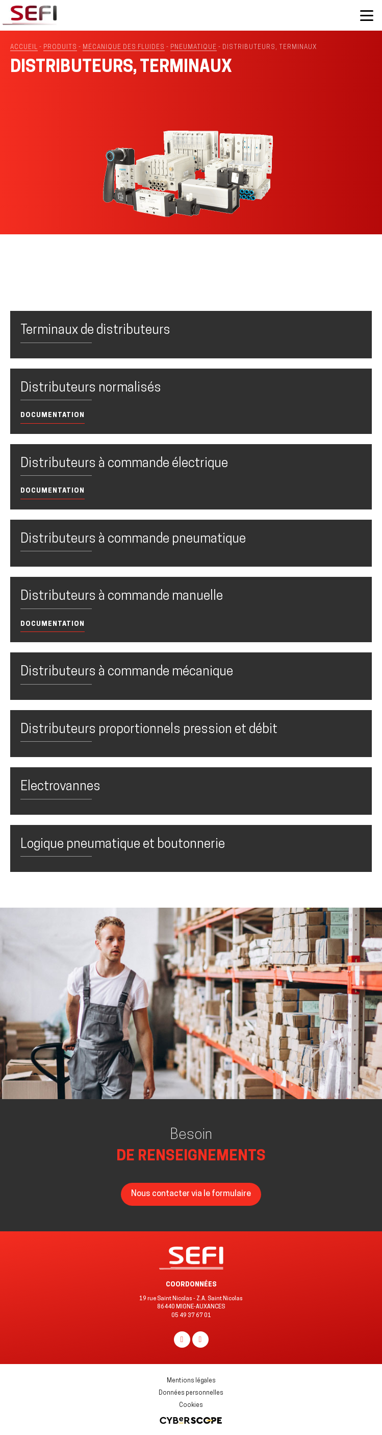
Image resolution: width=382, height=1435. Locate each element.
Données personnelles (191, 1393)
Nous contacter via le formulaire (191, 1194)
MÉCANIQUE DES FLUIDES (124, 47)
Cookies (191, 1405)
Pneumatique (193, 47)
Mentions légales (191, 1381)
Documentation (52, 415)
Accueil (24, 47)
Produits (60, 47)
